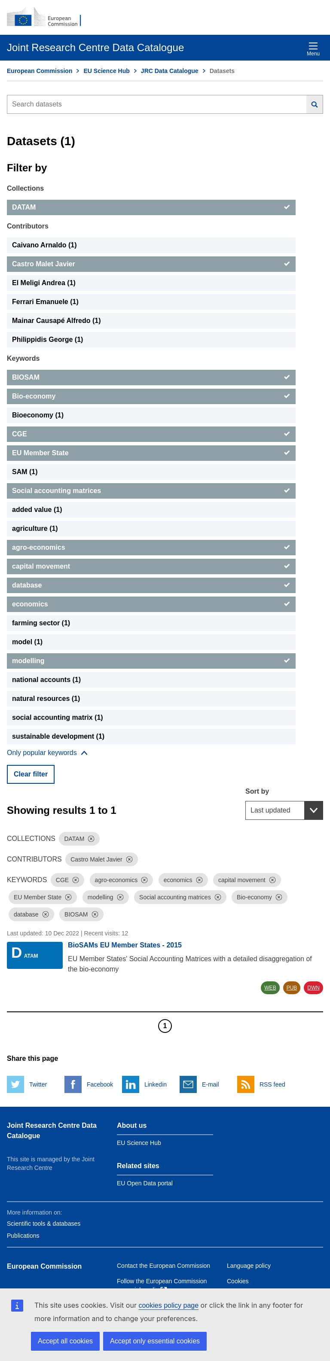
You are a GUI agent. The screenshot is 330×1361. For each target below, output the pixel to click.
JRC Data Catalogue (170, 70)
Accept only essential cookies (155, 1341)
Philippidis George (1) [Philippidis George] (47, 339)
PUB (292, 988)
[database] (151, 585)
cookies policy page (168, 1305)
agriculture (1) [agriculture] (35, 528)
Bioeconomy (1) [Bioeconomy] (38, 415)
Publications (23, 1235)
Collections (25, 188)
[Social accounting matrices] (151, 491)
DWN (313, 988)
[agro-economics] (151, 547)
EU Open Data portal (145, 1183)
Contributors (28, 226)
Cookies (238, 1281)
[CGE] (151, 434)
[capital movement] (151, 566)
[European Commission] (48, 17)
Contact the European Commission (163, 1265)
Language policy (249, 1265)
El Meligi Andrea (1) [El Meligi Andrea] (44, 282)
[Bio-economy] (151, 396)
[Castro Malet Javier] (151, 264)
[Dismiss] (91, 838)
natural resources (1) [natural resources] (46, 698)
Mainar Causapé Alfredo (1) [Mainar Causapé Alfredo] (56, 320)
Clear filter (31, 774)
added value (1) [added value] (37, 509)
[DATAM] (151, 207)
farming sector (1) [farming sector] (41, 623)
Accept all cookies (65, 1341)
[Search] (314, 104)
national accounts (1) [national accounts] (46, 679)
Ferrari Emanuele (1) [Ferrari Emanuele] (45, 301)
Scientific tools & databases (43, 1223)
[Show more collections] (47, 753)
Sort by (257, 791)
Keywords (23, 358)
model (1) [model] (27, 641)
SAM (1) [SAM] (25, 471)
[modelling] (151, 661)
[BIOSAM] (151, 377)
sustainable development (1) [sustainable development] (58, 736)
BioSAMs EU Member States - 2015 (125, 945)
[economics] (151, 604)
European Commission (39, 70)
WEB (270, 988)
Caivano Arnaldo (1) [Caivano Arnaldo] (44, 245)
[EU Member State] (151, 453)
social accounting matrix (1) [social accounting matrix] (57, 717)
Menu (313, 49)
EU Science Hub (106, 70)
